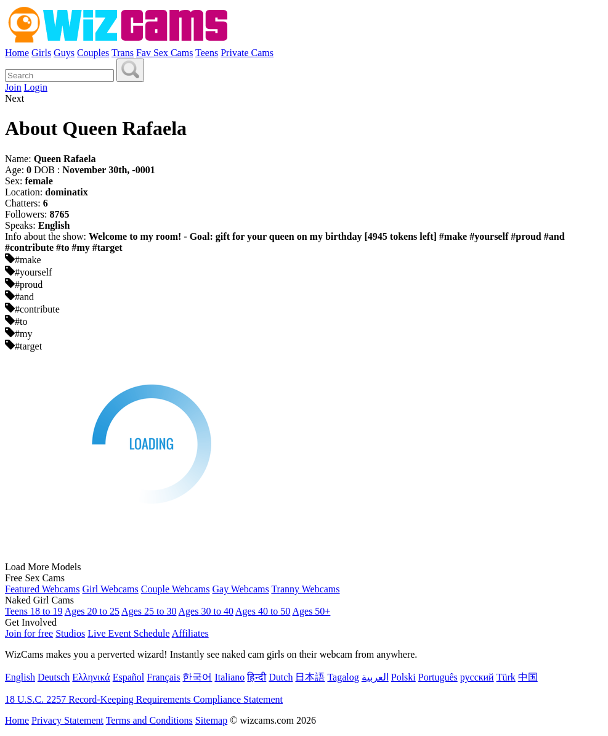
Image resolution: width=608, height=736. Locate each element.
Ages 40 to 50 (262, 611)
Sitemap (211, 720)
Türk (506, 677)
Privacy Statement (67, 720)
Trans (122, 52)
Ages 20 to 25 (92, 611)
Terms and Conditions (149, 720)
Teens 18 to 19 (34, 611)
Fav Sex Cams (164, 52)
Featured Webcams (42, 589)
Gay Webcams (241, 589)
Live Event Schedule (128, 633)
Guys (64, 52)
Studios (70, 633)
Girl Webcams (110, 589)
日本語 (310, 677)
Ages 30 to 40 (206, 611)
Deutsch (54, 677)
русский (477, 677)
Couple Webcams (175, 589)
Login (35, 87)
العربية (375, 677)
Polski (403, 677)
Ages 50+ (311, 611)
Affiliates (190, 633)
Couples (93, 52)
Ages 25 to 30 (148, 611)
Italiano (229, 677)
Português (438, 677)
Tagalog (343, 677)
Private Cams (247, 52)
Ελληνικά (91, 677)
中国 (528, 677)
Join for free (29, 633)
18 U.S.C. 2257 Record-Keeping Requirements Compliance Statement (144, 699)
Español (129, 677)
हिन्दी (256, 677)
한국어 (197, 677)
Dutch (281, 677)
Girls (41, 52)
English (20, 677)
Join (13, 87)
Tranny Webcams (305, 589)
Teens (206, 52)
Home (17, 52)
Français (163, 677)
